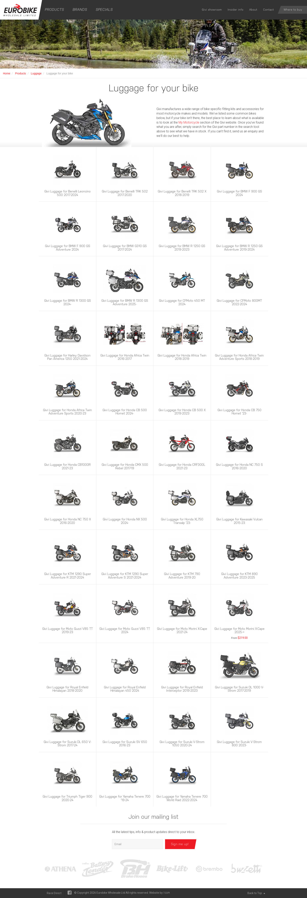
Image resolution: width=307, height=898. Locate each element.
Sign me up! (180, 844)
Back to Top (256, 893)
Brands (80, 9)
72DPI (166, 893)
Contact (268, 9)
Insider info (235, 9)
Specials (104, 9)
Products (54, 9)
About (253, 9)
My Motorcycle (189, 122)
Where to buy (293, 9)
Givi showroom (212, 9)
